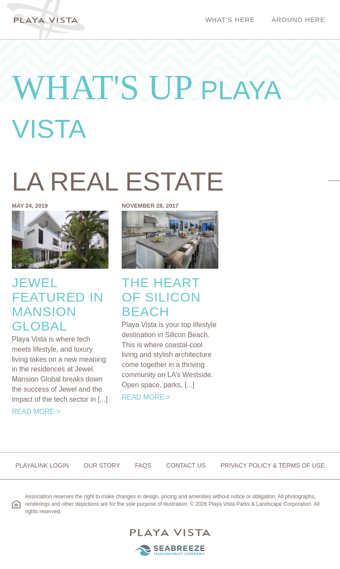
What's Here (230, 19)
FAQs (143, 465)
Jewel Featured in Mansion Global (58, 304)
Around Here (298, 19)
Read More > (36, 411)
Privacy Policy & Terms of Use (273, 465)
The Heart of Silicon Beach (161, 297)
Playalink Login (42, 465)
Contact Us (186, 465)
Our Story (102, 465)
